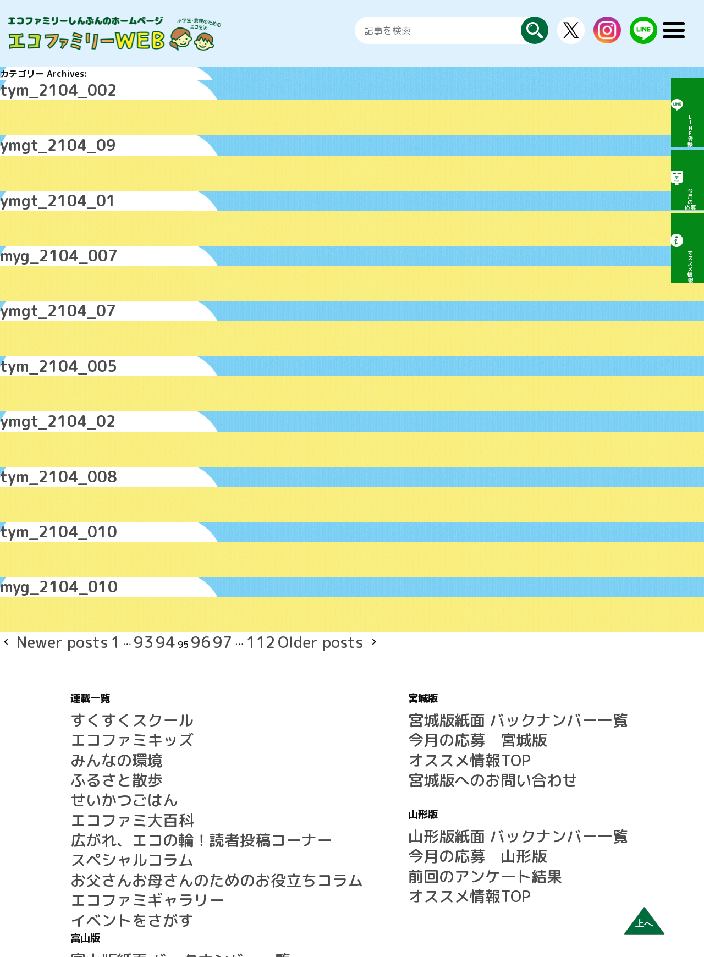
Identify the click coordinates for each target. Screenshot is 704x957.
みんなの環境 (96, 670)
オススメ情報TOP (342, 670)
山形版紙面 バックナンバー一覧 (370, 733)
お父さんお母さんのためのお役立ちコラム (154, 750)
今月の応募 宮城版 (347, 657)
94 (104, 573)
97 (144, 573)
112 (171, 573)
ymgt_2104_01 (33, 184)
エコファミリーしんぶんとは (560, 746)
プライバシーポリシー (547, 826)
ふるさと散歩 (96, 684)
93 (91, 573)
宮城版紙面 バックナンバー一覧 (370, 644)
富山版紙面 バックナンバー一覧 (565, 644)
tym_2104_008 (33, 426)
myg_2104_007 (34, 232)
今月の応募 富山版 (542, 657)
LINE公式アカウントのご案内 (560, 733)
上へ (644, 923)
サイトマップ (529, 773)
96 (130, 573)
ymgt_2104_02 (33, 377)
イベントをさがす (105, 776)
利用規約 (520, 786)
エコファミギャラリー (114, 763)
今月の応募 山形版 (347, 746)
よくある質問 (529, 760)
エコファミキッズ (105, 657)
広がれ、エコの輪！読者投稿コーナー (145, 723)
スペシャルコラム (105, 736)
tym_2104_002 (33, 87)
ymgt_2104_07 (33, 280)
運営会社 (520, 812)
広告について (529, 799)
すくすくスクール (105, 644)
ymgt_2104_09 (33, 135)
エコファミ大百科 (105, 710)
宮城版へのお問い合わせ (355, 684)
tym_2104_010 (33, 474)
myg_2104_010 (34, 522)
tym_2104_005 (33, 329)
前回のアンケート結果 (351, 760)
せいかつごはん (101, 697)
